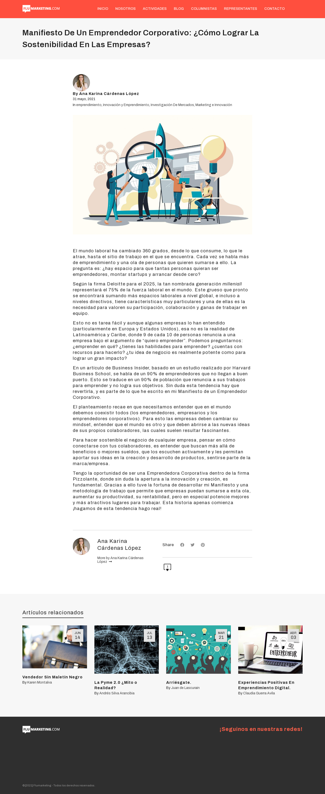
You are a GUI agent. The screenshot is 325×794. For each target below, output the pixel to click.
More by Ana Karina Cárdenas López (120, 560)
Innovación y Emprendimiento (126, 105)
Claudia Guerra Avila (259, 693)
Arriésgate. (179, 682)
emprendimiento (89, 105)
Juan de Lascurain (185, 688)
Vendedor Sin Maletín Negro (52, 677)
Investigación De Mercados (172, 105)
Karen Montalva (39, 682)
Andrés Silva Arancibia (116, 693)
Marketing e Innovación (213, 105)
